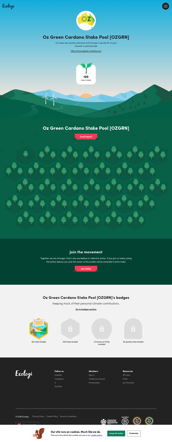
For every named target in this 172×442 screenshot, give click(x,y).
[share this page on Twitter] (169, 39)
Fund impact (86, 136)
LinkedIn (58, 375)
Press (125, 379)
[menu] (165, 6)
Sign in (92, 375)
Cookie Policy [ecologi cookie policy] (52, 416)
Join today (86, 268)
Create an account (97, 379)
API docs (126, 375)
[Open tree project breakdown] (86, 74)
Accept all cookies (116, 433)
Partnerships (94, 382)
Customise (133, 433)
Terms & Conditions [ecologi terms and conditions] (68, 416)
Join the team (128, 382)
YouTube (58, 386)
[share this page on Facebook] (169, 34)
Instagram (59, 379)
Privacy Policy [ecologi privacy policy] (38, 416)
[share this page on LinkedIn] (169, 44)
